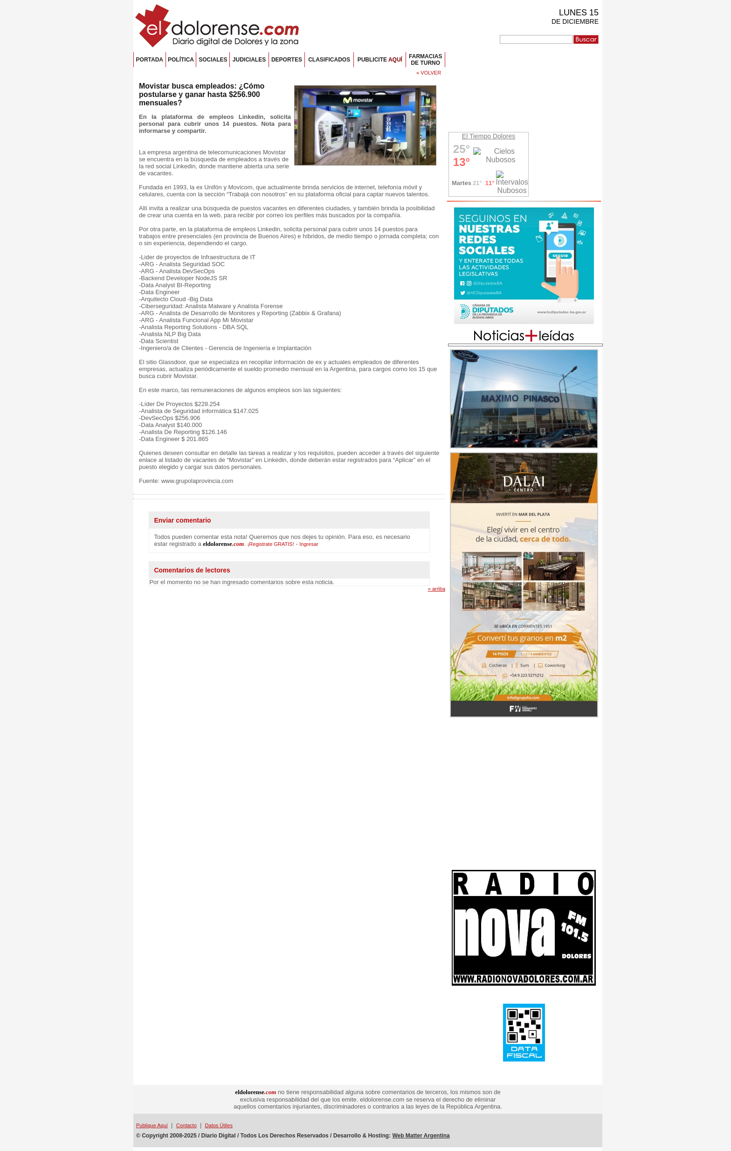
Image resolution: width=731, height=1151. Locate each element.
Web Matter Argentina (420, 1135)
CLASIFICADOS (329, 59)
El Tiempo (476, 136)
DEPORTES (286, 59)
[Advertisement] (524, 795)
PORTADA (149, 59)
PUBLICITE (380, 59)
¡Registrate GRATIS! (271, 544)
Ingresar (308, 544)
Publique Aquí (152, 1125)
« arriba (436, 589)
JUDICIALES (249, 59)
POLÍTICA (181, 59)
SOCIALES (213, 59)
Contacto (186, 1125)
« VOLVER (428, 73)
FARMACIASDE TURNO (425, 59)
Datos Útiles (219, 1125)
